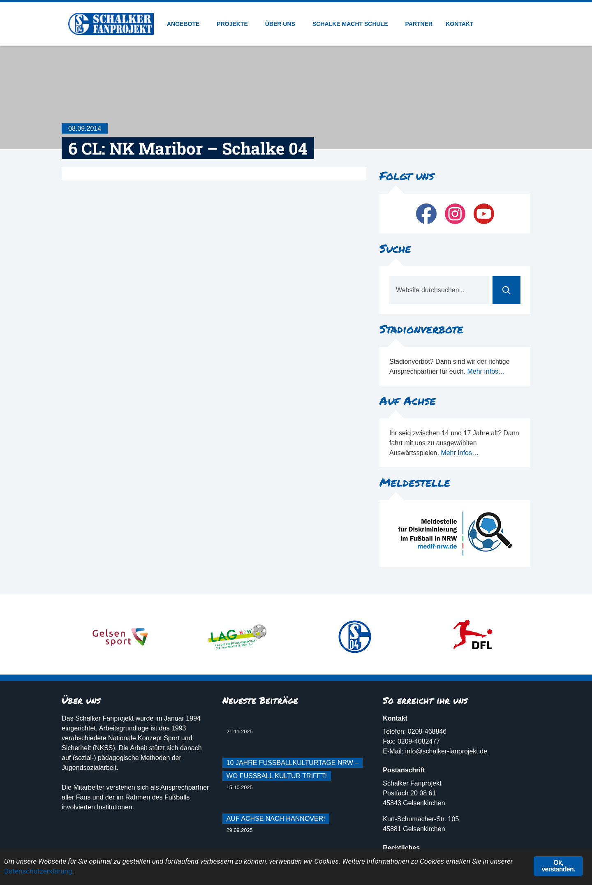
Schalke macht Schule (352, 24)
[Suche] (506, 290)
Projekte (234, 24)
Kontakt (459, 24)
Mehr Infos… (486, 371)
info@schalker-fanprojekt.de (446, 751)
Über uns (282, 24)
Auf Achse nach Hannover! (276, 818)
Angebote (185, 24)
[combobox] (439, 290)
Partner (419, 24)
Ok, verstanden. (558, 866)
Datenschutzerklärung (38, 871)
